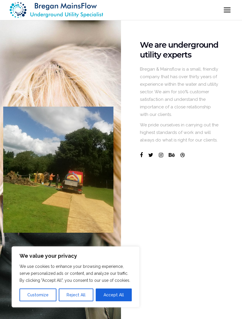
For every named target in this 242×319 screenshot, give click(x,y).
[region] (76, 276)
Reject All (76, 295)
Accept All (114, 295)
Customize (38, 295)
